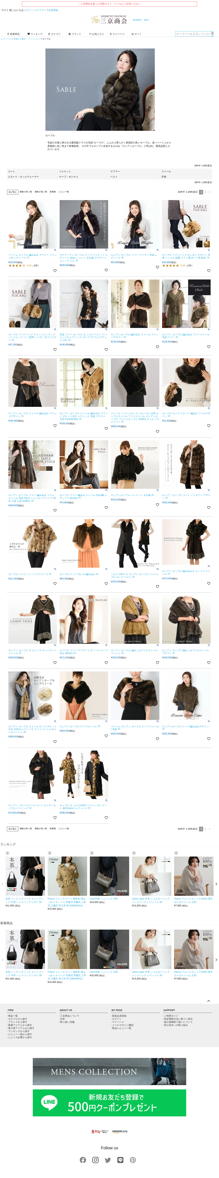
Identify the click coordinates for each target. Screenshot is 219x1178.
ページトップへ (208, 1001)
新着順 (53, 192)
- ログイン (116, 1019)
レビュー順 (64, 192)
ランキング (35, 34)
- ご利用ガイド (170, 1015)
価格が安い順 (26, 192)
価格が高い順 (41, 192)
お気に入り (96, 34)
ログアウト (40, 10)
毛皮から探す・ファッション (26, 39)
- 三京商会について (69, 1015)
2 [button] (205, 192)
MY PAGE (117, 1010)
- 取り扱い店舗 (66, 1022)
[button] (209, 192)
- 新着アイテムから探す (19, 1025)
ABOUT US (66, 1010)
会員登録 (53, 10)
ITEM (10, 1010)
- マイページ (117, 1022)
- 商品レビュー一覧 (121, 1028)
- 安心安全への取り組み (175, 1025)
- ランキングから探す (18, 1031)
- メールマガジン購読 (122, 1025)
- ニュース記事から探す (19, 1037)
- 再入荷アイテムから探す (21, 1028)
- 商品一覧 (12, 1015)
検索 (212, 33)
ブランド (75, 34)
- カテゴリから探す (17, 1019)
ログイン (29, 10)
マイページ (117, 34)
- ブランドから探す (17, 1022)
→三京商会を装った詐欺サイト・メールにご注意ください (109, 3)
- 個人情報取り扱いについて (178, 1022)
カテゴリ (54, 34)
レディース (6, 39)
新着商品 (13, 34)
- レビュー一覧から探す (19, 1034)
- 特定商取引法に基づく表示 (178, 1019)
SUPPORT (169, 1010)
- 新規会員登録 (118, 1015)
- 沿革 (62, 1019)
